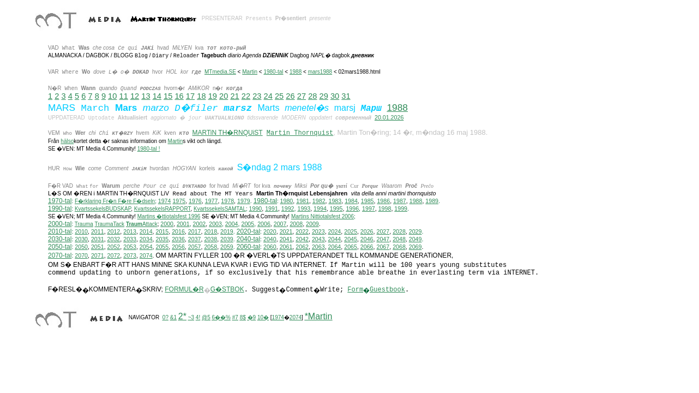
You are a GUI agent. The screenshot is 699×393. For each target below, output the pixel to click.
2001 (183, 224)
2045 (350, 239)
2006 (263, 224)
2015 (162, 231)
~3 (191, 317)
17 (190, 96)
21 (234, 96)
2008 (296, 224)
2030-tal (59, 239)
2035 (162, 239)
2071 (97, 255)
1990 (255, 208)
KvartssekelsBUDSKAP (103, 209)
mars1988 (320, 72)
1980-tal (273, 72)
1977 (211, 201)
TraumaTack (109, 224)
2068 (399, 246)
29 (324, 96)
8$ (243, 317)
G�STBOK (227, 289)
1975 (178, 201)
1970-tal (59, 201)
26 (290, 96)
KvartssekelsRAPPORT (162, 209)
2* (182, 316)
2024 (334, 231)
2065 (350, 246)
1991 (271, 208)
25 (279, 96)
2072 (113, 255)
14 (157, 96)
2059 (226, 246)
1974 (164, 201)
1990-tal (59, 208)
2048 (399, 239)
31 (345, 96)
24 (268, 96)
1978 (227, 201)
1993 (303, 208)
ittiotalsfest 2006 (322, 216)
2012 (113, 231)
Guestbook (387, 290)
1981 (302, 201)
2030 (81, 239)
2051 (97, 246)
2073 (129, 255)
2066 (366, 246)
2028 (399, 231)
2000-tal (59, 224)
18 (201, 96)
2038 (210, 239)
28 (312, 96)
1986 (383, 201)
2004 (231, 224)
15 (168, 96)
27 (301, 96)
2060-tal (248, 247)
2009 (312, 224)
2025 (350, 231)
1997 (368, 208)
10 (112, 96)
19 (212, 96)
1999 (400, 208)
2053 (129, 246)
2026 (366, 231)
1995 (336, 208)
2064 (334, 246)
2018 (210, 231)
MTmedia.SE (220, 72)
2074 (146, 255)
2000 (166, 224)
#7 (235, 317)
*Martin (319, 316)
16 (178, 96)
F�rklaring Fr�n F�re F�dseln (115, 201)
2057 (194, 246)
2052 (113, 246)
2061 (286, 246)
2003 (215, 224)
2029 (415, 231)
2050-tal (59, 247)
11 (123, 96)
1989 (431, 201)
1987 (399, 201)
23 (256, 96)
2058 (210, 246)
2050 (81, 246)
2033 (129, 239)
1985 (367, 201)
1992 (287, 208)
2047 (382, 239)
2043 (318, 239)
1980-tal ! (148, 149)
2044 (334, 239)
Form (355, 290)
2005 (247, 224)
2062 (302, 246)
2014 (146, 231)
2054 (146, 246)
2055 (162, 246)
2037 (194, 239)
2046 (366, 239)
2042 (302, 239)
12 (134, 96)
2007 (280, 224)
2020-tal (248, 231)
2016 (178, 231)
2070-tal (59, 255)
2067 (382, 246)
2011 (97, 231)
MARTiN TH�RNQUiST (227, 132)
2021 (286, 231)
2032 (113, 239)
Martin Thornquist (300, 133)
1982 (319, 201)
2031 (97, 239)
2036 (178, 239)
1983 (335, 201)
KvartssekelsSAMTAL (220, 209)
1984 (351, 201)
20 (223, 96)
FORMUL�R (184, 289)
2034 (146, 239)
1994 (320, 208)
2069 (415, 246)
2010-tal (59, 231)
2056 (178, 246)
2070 (81, 255)
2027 (382, 231)
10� (263, 317)
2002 (199, 224)
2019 (226, 231)
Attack (142, 224)
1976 (195, 201)
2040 (269, 239)
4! (198, 317)
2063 (318, 246)
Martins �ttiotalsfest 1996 (169, 216)
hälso (67, 141)
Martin (249, 72)
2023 (318, 231)
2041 (286, 239)
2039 (226, 239)
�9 (252, 317)
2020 (269, 231)
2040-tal (248, 239)
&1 (173, 317)
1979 (243, 201)
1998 (384, 208)
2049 (415, 239)
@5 (206, 317)
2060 (269, 246)
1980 (286, 201)
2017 (194, 231)
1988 (296, 72)
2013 (129, 231)
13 (145, 96)
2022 (302, 231)
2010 (81, 231)
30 (334, 96)
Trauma (84, 224)
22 (246, 96)
